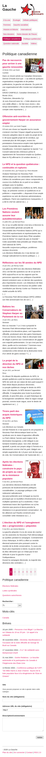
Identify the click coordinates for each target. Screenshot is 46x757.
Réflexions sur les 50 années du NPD (22, 262)
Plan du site (7, 752)
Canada (5, 618)
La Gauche (9, 7)
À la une (6, 20)
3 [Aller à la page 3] (19, 572)
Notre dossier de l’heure (27, 34)
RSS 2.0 (37, 752)
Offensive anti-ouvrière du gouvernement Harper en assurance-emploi (21, 119)
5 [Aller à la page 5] (26, 572)
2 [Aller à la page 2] (14, 572)
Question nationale (11, 43)
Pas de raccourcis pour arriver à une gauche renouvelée (12, 63)
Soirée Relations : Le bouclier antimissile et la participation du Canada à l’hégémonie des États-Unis (20, 660)
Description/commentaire (13, 716)
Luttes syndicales (9, 591)
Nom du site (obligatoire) (13, 697)
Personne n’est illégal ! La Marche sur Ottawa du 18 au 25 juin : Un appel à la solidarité (22, 632)
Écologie (16, 20)
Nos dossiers (8, 34)
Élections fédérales (10, 586)
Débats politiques (30, 20)
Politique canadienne (12, 39)
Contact (29, 752)
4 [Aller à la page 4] (22, 572)
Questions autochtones (11, 595)
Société (25, 43)
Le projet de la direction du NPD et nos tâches (12, 364)
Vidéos (33, 43)
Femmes (7, 25)
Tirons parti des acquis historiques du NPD (12, 414)
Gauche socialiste (20, 25)
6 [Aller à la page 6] (31, 572)
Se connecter (19, 752)
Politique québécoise (32, 39)
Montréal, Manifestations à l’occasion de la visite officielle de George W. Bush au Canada (22, 642)
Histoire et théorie (10, 29)
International (26, 29)
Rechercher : (8, 601)
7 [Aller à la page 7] (34, 572)
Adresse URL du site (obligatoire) (17, 706)
